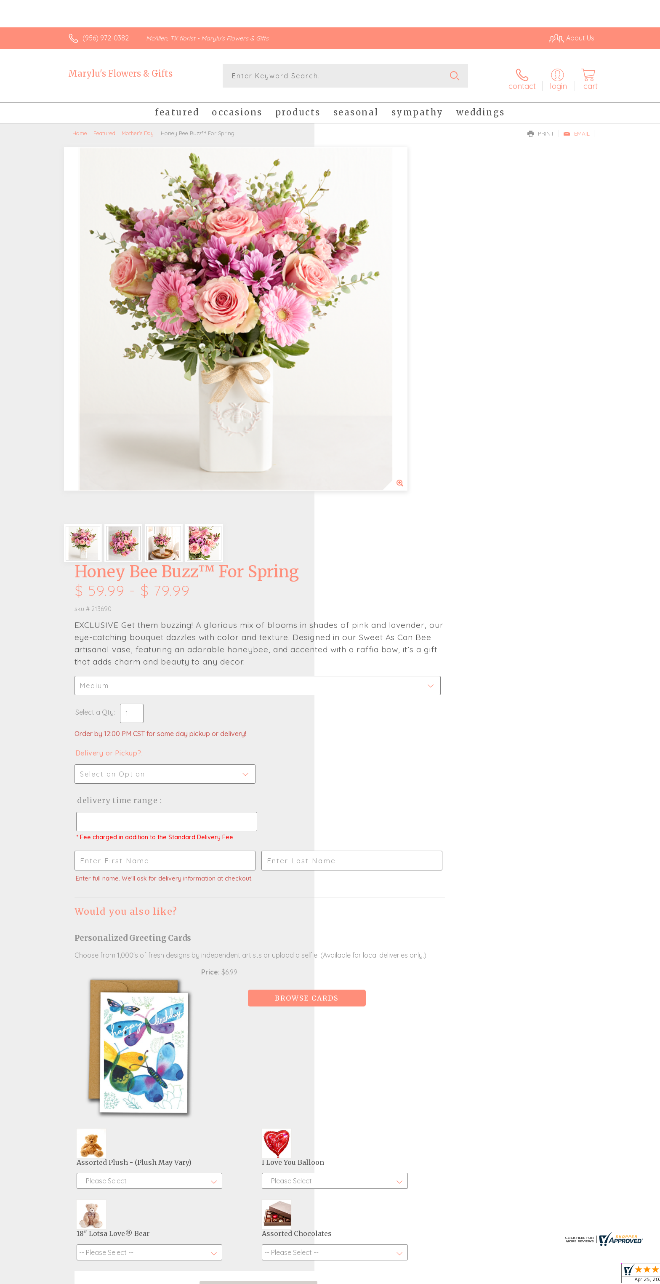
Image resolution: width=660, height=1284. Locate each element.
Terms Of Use (410, 1275)
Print (540, 129)
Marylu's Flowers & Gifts (120, 73)
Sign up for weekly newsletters (435, 1041)
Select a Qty (350, 303)
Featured (104, 128)
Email (576, 129)
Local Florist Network (519, 1275)
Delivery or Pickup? (364, 343)
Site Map (572, 1275)
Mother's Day (138, 128)
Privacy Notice (459, 1275)
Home (79, 128)
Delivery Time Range (372, 391)
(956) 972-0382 (105, 38)
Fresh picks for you (256, 1046)
